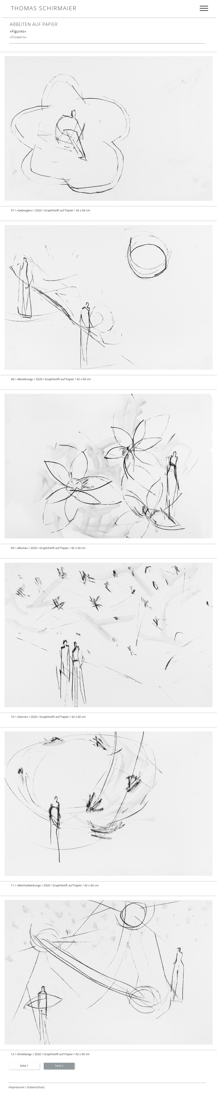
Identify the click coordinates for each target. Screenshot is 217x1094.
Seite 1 (24, 1066)
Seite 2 (59, 1066)
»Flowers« (18, 37)
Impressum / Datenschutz (27, 1087)
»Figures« (18, 31)
